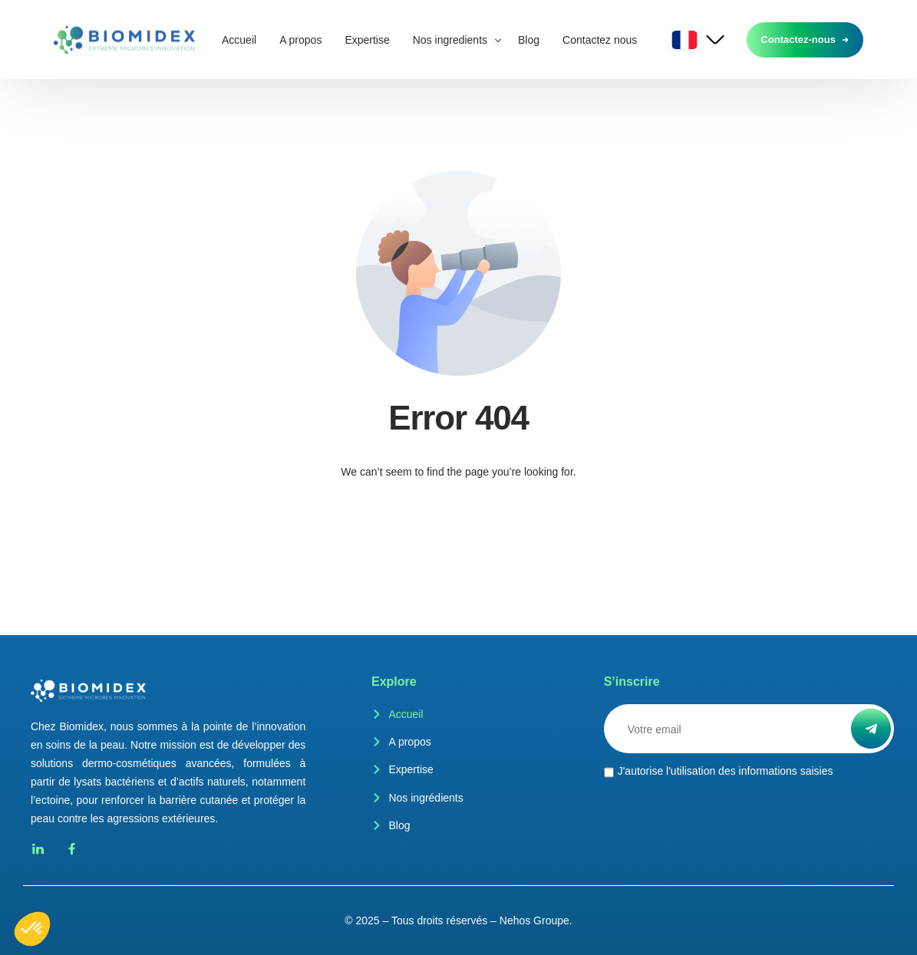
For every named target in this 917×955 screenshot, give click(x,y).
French (685, 40)
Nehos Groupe (534, 920)
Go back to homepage (459, 533)
